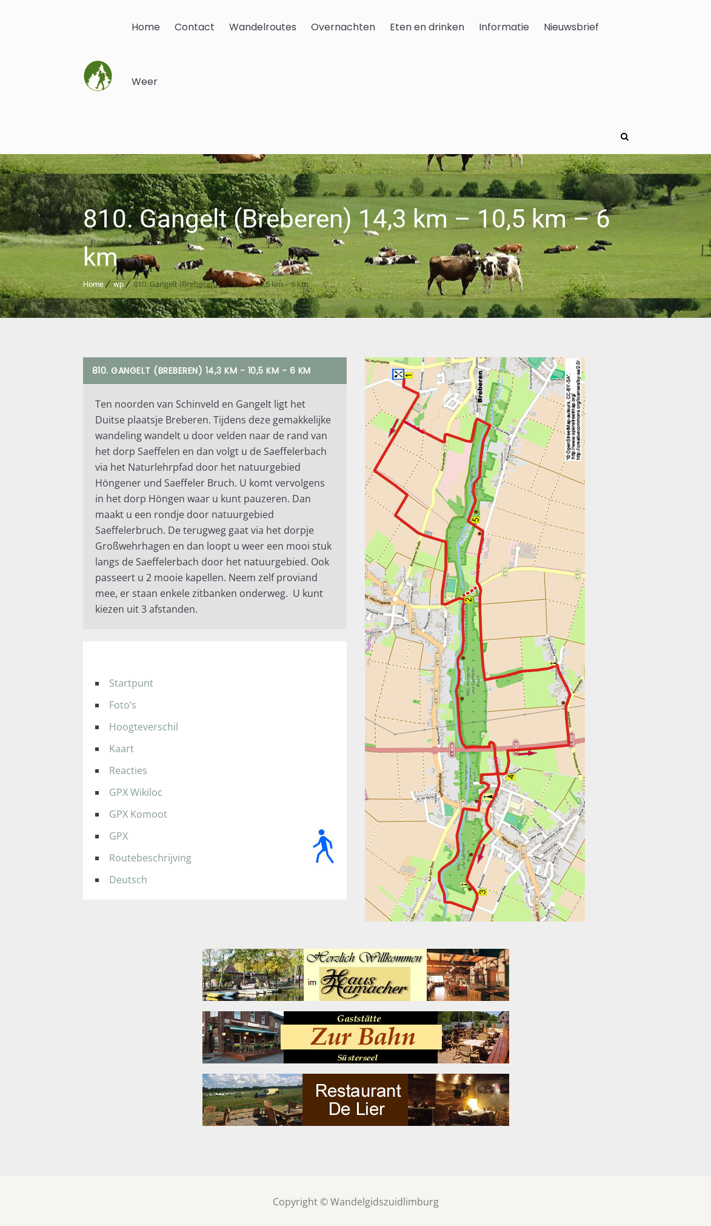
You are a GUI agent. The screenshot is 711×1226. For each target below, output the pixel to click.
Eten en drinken (427, 27)
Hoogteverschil (143, 724)
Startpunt (131, 680)
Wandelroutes (262, 27)
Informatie (504, 27)
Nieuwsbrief (571, 27)
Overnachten (343, 27)
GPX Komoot (138, 811)
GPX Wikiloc (135, 790)
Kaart (121, 746)
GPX (118, 833)
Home (146, 27)
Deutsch (128, 877)
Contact (195, 27)
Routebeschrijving (150, 855)
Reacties (128, 768)
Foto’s (122, 702)
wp (118, 281)
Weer (145, 82)
